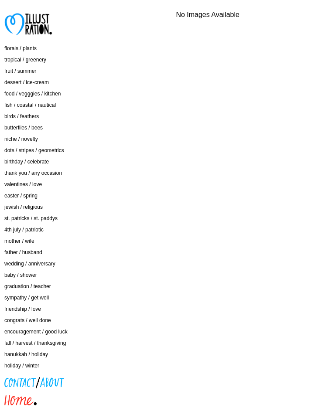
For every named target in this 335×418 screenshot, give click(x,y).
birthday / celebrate (26, 162)
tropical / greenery (25, 60)
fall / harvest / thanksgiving (35, 343)
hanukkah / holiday (26, 354)
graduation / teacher (27, 286)
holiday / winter (21, 366)
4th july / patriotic (24, 230)
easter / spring (21, 196)
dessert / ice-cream (26, 82)
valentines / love (23, 184)
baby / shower (20, 275)
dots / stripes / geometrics (34, 150)
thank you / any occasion (33, 173)
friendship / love (22, 309)
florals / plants (20, 48)
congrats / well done (27, 320)
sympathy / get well (26, 298)
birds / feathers (21, 116)
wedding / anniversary (29, 264)
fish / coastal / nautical (30, 105)
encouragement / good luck (36, 332)
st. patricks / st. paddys (31, 218)
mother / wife (19, 241)
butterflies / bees (23, 128)
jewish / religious (23, 207)
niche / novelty (21, 139)
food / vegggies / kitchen (32, 94)
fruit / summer (20, 71)
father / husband (23, 252)
